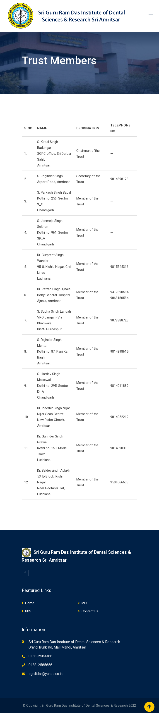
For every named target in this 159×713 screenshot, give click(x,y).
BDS (28, 611)
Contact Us (90, 611)
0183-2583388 (40, 656)
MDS (85, 603)
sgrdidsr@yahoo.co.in (46, 674)
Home (29, 603)
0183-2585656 (40, 665)
